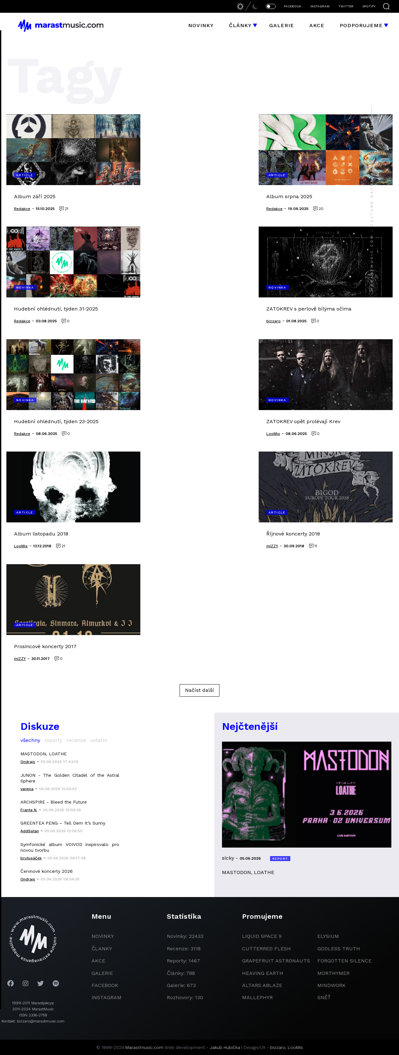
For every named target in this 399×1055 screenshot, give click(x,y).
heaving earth (262, 973)
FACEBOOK (292, 6)
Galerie (281, 25)
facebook (105, 985)
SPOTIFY (368, 6)
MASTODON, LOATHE (43, 753)
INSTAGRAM (319, 6)
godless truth (338, 949)
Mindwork (331, 985)
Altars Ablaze (262, 985)
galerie (102, 973)
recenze (76, 740)
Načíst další (199, 690)
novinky (103, 936)
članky (102, 949)
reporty (53, 740)
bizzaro (277, 1047)
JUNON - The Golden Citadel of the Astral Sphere (69, 778)
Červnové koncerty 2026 (46, 871)
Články (240, 25)
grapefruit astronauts (276, 961)
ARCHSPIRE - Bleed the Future (53, 801)
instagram (107, 997)
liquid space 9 (262, 936)
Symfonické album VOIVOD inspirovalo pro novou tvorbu (69, 847)
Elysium (328, 936)
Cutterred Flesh (266, 949)
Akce (316, 25)
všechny (30, 740)
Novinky (201, 25)
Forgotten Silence (344, 961)
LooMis (295, 1047)
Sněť (324, 997)
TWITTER (345, 6)
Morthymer (333, 973)
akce (98, 961)
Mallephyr (257, 997)
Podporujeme (361, 25)
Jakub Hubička (225, 1047)
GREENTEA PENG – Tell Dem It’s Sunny (62, 823)
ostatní (98, 740)
